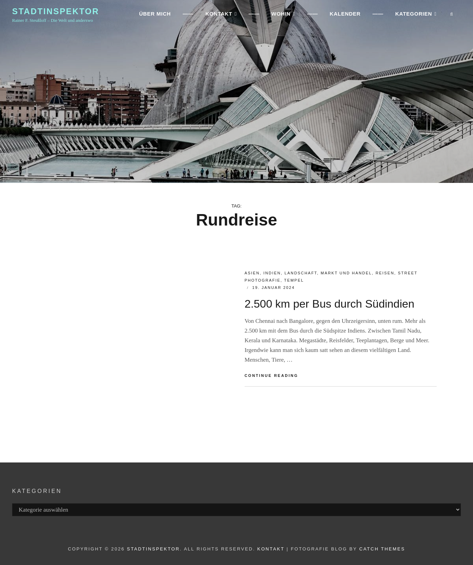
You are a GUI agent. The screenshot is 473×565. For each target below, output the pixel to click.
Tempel (294, 280)
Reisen (384, 273)
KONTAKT (218, 16)
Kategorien (413, 16)
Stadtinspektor (55, 13)
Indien (272, 273)
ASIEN (252, 273)
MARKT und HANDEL (346, 273)
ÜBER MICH (155, 16)
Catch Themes (382, 548)
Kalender (345, 16)
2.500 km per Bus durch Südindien (330, 304)
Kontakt (270, 548)
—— (188, 16)
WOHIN (280, 16)
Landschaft (300, 273)
